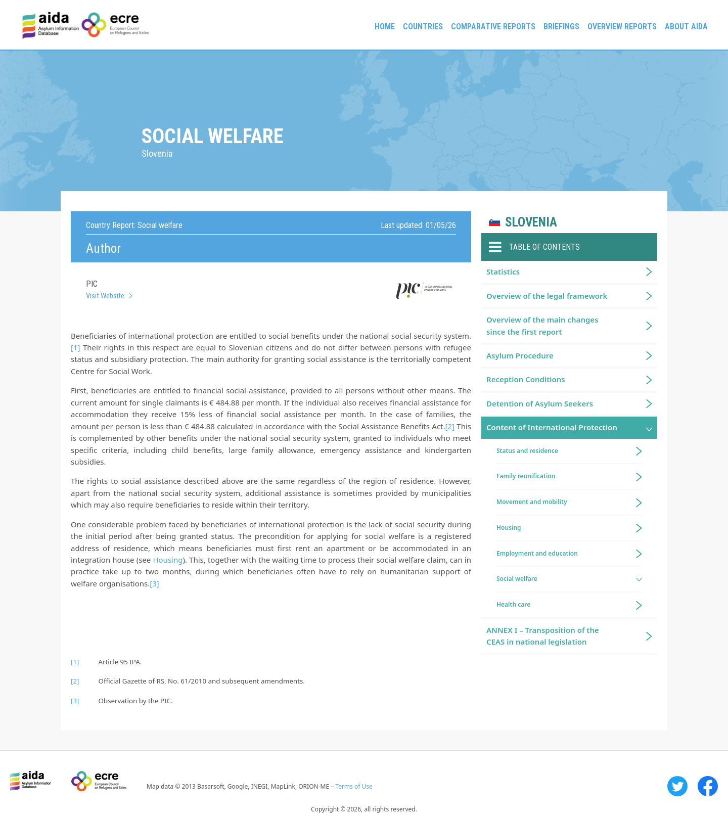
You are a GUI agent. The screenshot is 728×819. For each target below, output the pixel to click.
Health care (513, 604)
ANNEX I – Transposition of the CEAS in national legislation (542, 636)
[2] (449, 426)
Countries (423, 26)
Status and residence (527, 450)
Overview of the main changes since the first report (542, 325)
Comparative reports (493, 26)
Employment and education (537, 553)
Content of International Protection (551, 427)
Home (385, 26)
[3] (154, 583)
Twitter (677, 786)
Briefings (561, 26)
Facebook (708, 786)
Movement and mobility (531, 501)
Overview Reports (622, 26)
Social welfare (516, 578)
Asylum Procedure (520, 355)
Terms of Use (353, 786)
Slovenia (531, 222)
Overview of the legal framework (546, 296)
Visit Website (105, 295)
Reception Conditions (525, 379)
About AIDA (686, 26)
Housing (168, 560)
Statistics (503, 271)
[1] (75, 347)
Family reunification (525, 476)
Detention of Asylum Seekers (539, 403)
